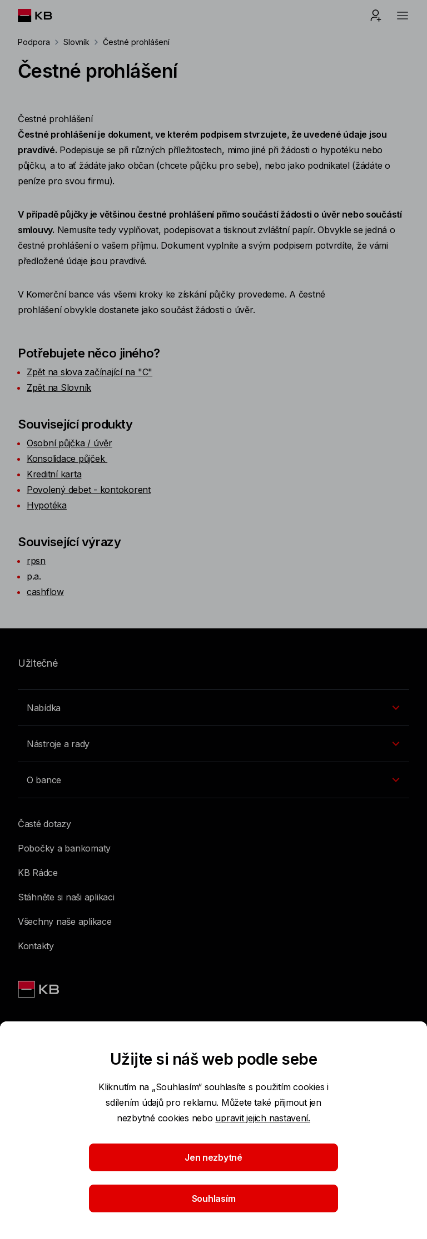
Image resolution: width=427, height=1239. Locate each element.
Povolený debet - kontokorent (89, 489)
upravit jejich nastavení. (262, 1118)
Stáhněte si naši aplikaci (66, 897)
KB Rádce (38, 872)
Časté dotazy (44, 823)
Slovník (76, 42)
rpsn (36, 560)
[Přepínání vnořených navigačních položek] (213, 708)
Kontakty (36, 945)
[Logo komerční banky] (43, 15)
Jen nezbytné (213, 1157)
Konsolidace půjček (67, 458)
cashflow (45, 591)
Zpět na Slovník (59, 387)
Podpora (34, 42)
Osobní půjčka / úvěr (69, 443)
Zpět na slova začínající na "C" (89, 371)
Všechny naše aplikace (65, 921)
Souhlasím (214, 1198)
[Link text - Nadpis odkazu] (39, 989)
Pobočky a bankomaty (64, 848)
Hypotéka (47, 505)
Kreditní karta (54, 474)
